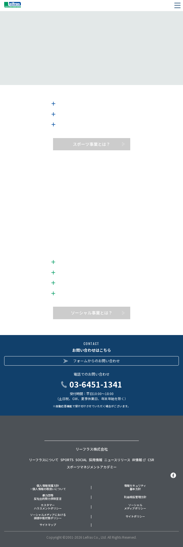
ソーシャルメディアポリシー (135, 506)
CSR (151, 459)
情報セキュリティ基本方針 (135, 487)
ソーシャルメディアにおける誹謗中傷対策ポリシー (48, 516)
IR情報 (139, 459)
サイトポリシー (135, 516)
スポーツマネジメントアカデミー (92, 466)
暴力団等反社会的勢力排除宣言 (48, 497)
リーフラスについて (44, 459)
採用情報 (95, 459)
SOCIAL (81, 459)
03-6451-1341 (95, 384)
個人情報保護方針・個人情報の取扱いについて (48, 487)
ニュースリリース (117, 459)
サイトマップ (47, 525)
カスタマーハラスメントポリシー (48, 506)
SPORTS (67, 459)
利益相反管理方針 (135, 497)
